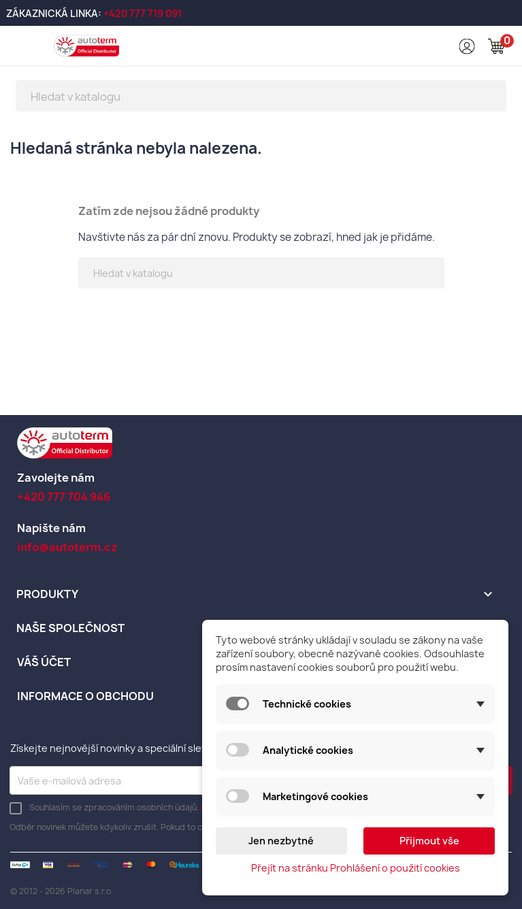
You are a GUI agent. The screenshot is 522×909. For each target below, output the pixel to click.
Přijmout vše (429, 840)
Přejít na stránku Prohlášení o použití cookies (355, 867)
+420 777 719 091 (142, 13)
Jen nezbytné (281, 840)
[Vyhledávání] (261, 96)
